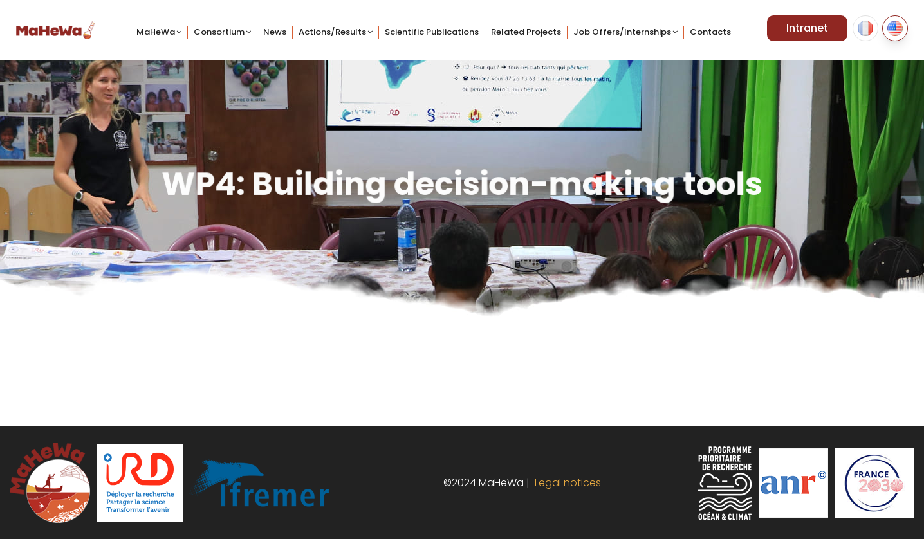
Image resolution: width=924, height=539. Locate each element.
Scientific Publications (432, 32)
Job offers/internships (622, 32)
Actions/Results (332, 32)
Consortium (219, 32)
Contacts (710, 32)
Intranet (807, 28)
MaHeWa (155, 32)
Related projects (526, 32)
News (274, 32)
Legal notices (565, 482)
